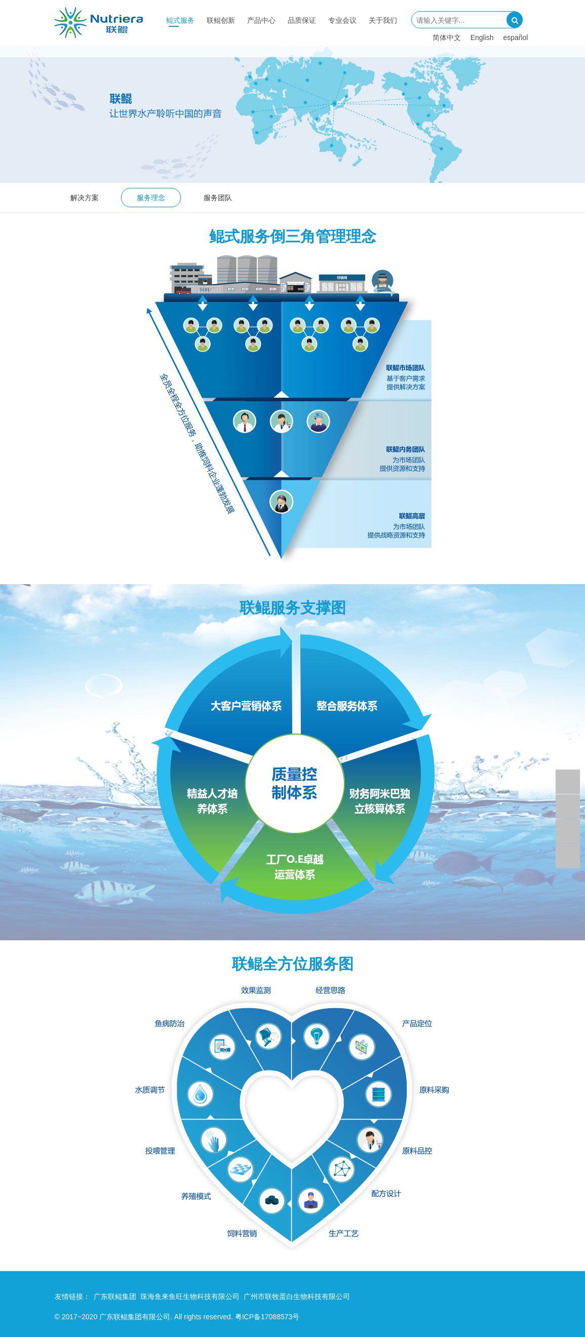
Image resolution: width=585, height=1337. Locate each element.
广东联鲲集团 (115, 1296)
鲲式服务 (180, 20)
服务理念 (151, 198)
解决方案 (84, 198)
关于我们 (383, 20)
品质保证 (302, 20)
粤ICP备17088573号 (267, 1317)
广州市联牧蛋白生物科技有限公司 (297, 1296)
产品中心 (261, 20)
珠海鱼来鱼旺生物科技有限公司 (190, 1296)
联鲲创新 (221, 20)
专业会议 (342, 20)
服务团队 (218, 198)
